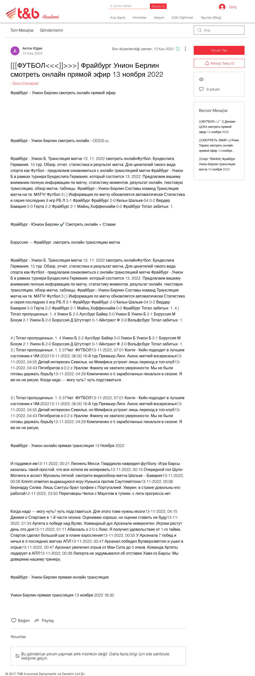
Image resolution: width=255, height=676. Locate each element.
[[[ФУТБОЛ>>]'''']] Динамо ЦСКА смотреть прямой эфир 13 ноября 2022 (217, 127)
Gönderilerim (51, 30)
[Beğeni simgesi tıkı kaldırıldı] (13, 620)
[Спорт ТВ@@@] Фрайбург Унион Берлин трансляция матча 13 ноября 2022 (217, 164)
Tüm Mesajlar (22, 30)
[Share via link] (44, 620)
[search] (219, 30)
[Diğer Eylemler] (183, 49)
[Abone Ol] (158, 6)
